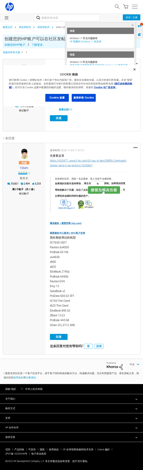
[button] (135, 147)
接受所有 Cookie (83, 97)
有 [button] (88, 346)
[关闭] (134, 69)
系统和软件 (25, 27)
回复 (59, 118)
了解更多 (37, 44)
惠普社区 (8, 27)
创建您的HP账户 (14, 44)
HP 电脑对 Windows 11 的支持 (85, 41)
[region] (71, 85)
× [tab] (132, 25)
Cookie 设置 (57, 97)
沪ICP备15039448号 (16, 453)
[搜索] (66, 17)
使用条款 (18, 377)
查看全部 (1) (65, 109)
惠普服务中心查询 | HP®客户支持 (67, 232)
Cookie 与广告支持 (104, 87)
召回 (7, 449)
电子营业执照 (38, 453)
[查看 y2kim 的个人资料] (24, 168)
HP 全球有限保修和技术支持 (78, 449)
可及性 (32, 449)
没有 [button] (99, 346)
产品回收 (19, 449)
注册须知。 (32, 377)
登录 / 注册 (132, 17)
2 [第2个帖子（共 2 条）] (15, 189)
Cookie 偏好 (104, 449)
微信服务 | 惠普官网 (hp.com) (66, 223)
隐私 (42, 449)
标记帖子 (24, 110)
